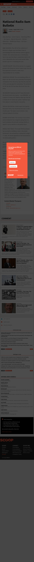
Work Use (12, 162)
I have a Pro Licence (13, 170)
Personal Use (13, 166)
